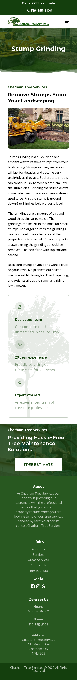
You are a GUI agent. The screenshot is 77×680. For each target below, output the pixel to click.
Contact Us (38, 565)
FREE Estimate (39, 571)
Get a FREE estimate (38, 3)
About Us (38, 549)
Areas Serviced (38, 560)
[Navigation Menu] (67, 21)
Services (38, 555)
